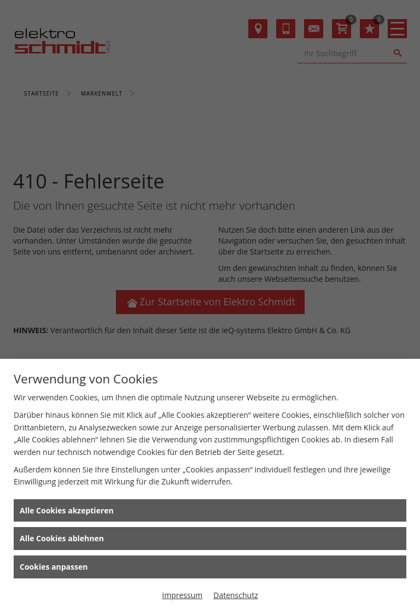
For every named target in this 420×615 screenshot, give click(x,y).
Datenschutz (235, 595)
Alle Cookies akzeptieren (67, 510)
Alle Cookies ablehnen (62, 538)
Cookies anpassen (54, 566)
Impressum (182, 595)
